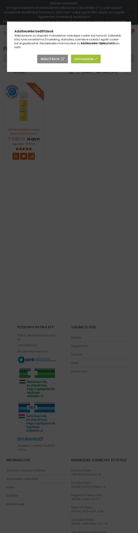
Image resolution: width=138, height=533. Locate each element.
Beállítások (50, 59)
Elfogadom (83, 59)
